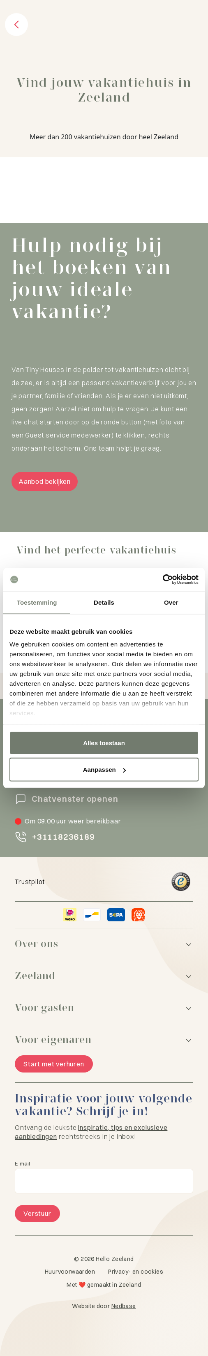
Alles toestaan (104, 742)
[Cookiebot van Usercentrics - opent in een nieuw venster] (163, 579)
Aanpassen (104, 769)
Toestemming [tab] (37, 602)
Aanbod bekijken (44, 481)
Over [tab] (171, 602)
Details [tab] (104, 602)
